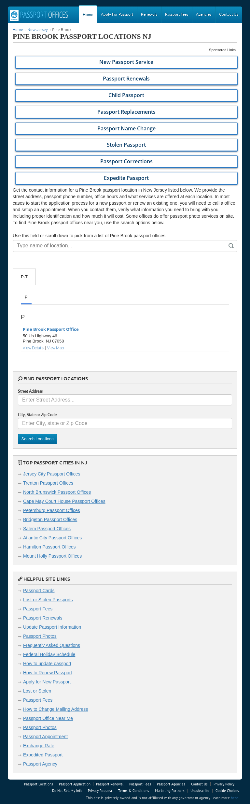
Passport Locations (38, 784)
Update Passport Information (52, 627)
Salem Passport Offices (47, 528)
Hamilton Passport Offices (49, 546)
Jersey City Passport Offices (51, 473)
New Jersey (37, 29)
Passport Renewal (109, 784)
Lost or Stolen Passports (48, 599)
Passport (39, 15)
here (234, 798)
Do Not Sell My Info (67, 790)
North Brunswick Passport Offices (57, 492)
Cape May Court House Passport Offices (64, 501)
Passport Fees (176, 14)
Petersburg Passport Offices (51, 510)
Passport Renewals (42, 618)
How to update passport (47, 663)
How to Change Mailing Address (55, 709)
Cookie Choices (227, 790)
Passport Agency (40, 764)
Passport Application (74, 784)
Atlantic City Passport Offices (52, 537)
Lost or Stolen (37, 691)
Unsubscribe (200, 790)
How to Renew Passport (47, 672)
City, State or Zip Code (37, 414)
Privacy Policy (224, 784)
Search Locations (37, 438)
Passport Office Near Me (48, 718)
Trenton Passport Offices (48, 483)
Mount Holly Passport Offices (52, 556)
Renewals (149, 14)
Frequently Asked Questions (51, 645)
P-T (24, 276)
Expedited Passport (42, 754)
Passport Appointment (45, 736)
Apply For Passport (117, 14)
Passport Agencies (171, 784)
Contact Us (228, 14)
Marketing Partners (170, 790)
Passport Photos (40, 636)
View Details (33, 348)
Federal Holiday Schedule (49, 654)
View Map (55, 348)
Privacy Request (100, 790)
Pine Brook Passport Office (51, 329)
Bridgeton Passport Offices (50, 519)
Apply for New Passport (47, 681)
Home (88, 14)
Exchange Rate (38, 745)
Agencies (203, 14)
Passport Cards (38, 590)
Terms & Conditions (133, 790)
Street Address (30, 391)
